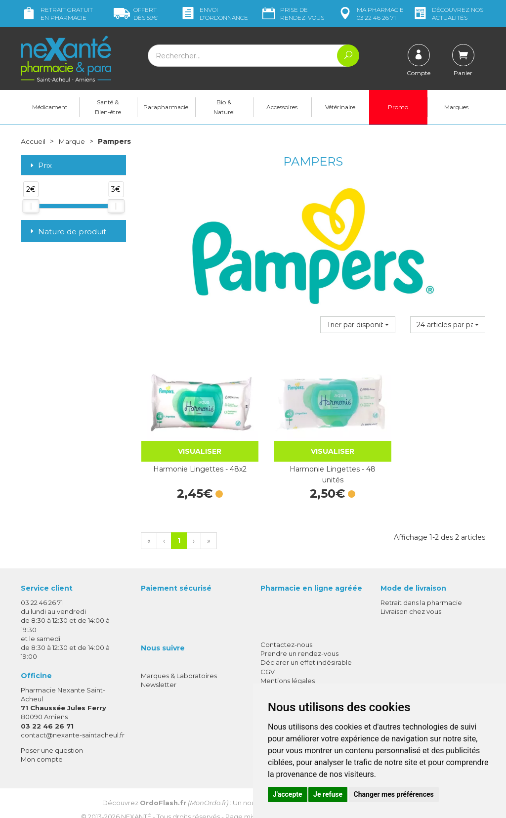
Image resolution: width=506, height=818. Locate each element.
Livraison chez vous (410, 598)
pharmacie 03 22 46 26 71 (370, 13)
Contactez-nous (286, 631)
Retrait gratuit (57, 13)
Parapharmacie (165, 107)
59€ (136, 13)
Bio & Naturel (224, 107)
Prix (40, 166)
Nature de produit (67, 231)
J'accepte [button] (287, 794)
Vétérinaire (340, 107)
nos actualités (447, 13)
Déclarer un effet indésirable (306, 649)
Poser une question (52, 737)
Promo (398, 107)
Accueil (33, 141)
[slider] (30, 206)
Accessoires (281, 107)
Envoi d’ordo (214, 13)
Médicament (50, 107)
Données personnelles (296, 676)
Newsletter (158, 671)
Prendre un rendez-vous (299, 640)
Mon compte (42, 746)
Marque (71, 141)
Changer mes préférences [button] (394, 794)
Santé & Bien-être (108, 107)
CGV (267, 658)
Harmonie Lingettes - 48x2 (193, 455)
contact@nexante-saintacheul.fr (73, 721)
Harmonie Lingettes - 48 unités (313, 461)
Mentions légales (287, 667)
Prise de (292, 13)
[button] (357, 324)
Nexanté (136, 803)
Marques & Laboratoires (179, 662)
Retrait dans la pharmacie (421, 589)
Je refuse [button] (327, 794)
